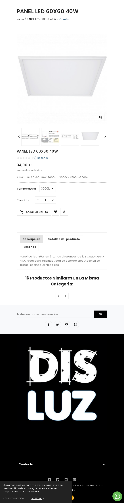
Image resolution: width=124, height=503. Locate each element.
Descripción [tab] (31, 239)
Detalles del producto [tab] (64, 239)
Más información (13, 498)
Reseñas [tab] (30, 247)
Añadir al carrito (34, 212)
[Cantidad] (45, 200)
